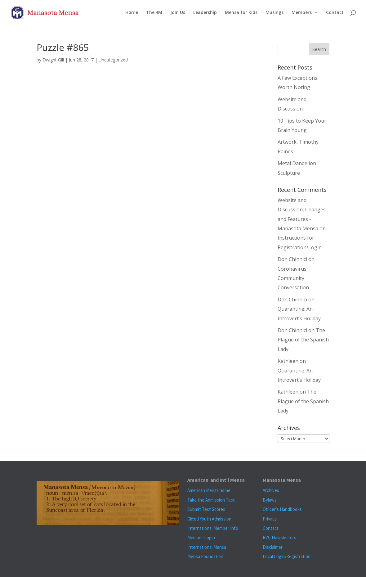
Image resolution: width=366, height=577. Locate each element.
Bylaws (270, 500)
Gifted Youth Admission (209, 519)
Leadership (205, 12)
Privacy (270, 519)
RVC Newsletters (279, 537)
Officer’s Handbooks (282, 509)
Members (302, 12)
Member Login (201, 537)
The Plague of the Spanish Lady (303, 340)
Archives (271, 490)
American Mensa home (208, 490)
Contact (335, 12)
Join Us (177, 12)
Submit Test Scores (206, 509)
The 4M (154, 12)
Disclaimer (273, 547)
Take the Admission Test (211, 500)
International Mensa (206, 547)
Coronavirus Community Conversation (293, 278)
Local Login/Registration (286, 556)
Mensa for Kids (241, 12)
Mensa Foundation (205, 556)
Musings (274, 12)
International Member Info (212, 528)
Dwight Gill (53, 60)
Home (131, 12)
